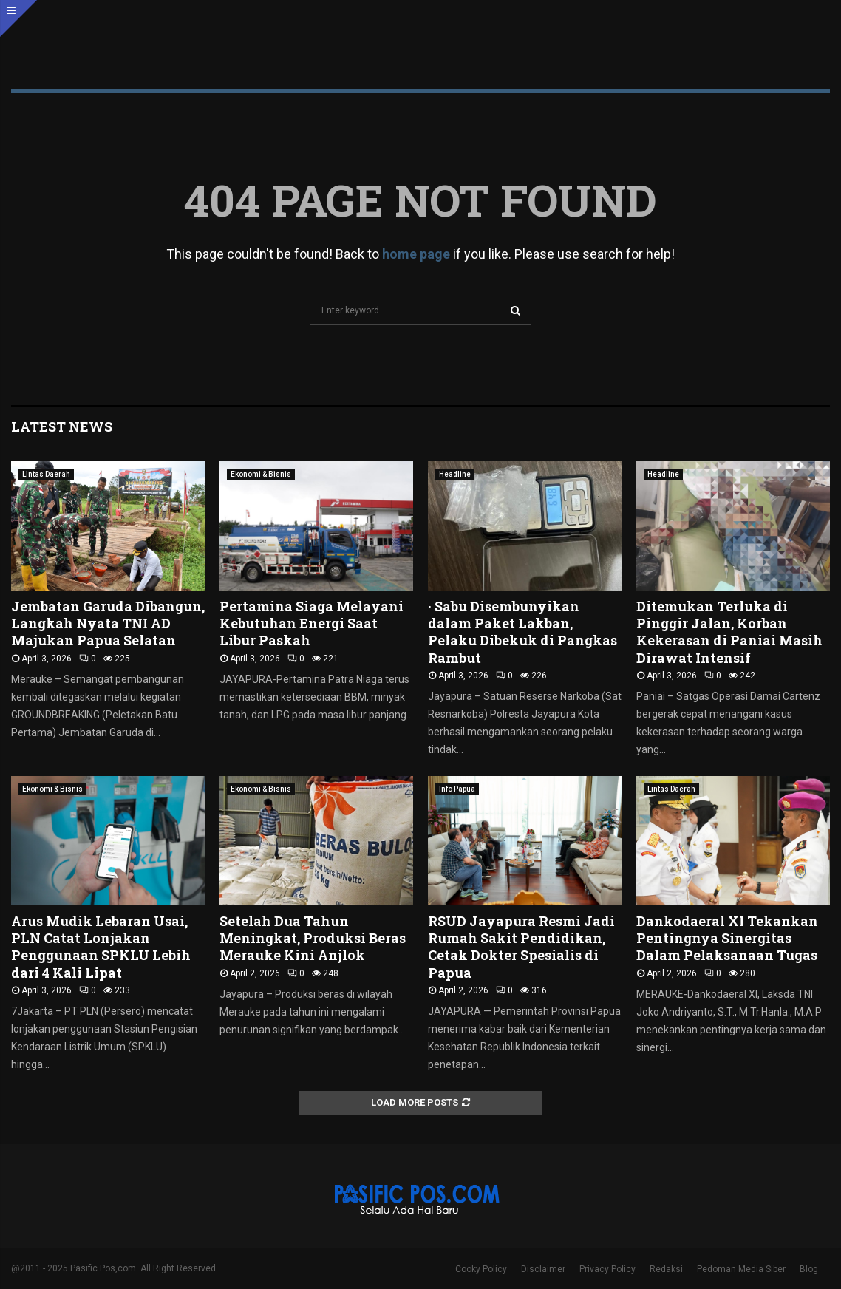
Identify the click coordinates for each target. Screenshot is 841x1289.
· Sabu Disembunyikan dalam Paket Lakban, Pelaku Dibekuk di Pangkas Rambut (522, 632)
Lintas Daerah (46, 474)
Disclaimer (543, 1269)
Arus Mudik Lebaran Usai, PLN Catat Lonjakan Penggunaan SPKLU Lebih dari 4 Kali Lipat (101, 947)
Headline (455, 474)
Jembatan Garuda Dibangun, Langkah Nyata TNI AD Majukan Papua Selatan (108, 623)
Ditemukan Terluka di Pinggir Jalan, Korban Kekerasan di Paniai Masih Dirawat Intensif (729, 632)
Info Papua (457, 789)
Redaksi (666, 1269)
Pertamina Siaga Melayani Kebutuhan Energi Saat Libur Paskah (311, 623)
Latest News (61, 426)
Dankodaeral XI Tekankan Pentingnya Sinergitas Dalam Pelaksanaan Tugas (728, 938)
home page (416, 254)
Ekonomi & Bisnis (261, 474)
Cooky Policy (481, 1269)
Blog (809, 1269)
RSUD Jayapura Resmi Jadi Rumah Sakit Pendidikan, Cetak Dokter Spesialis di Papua (521, 947)
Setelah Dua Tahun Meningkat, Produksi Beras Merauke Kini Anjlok (312, 938)
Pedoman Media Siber (741, 1269)
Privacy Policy (607, 1269)
